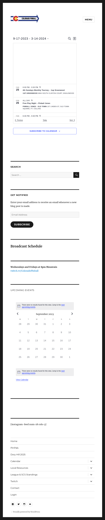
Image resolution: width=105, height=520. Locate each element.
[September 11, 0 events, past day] (20, 343)
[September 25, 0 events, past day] (20, 360)
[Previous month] (17, 313)
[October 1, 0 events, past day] (69, 360)
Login (14, 494)
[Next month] (72, 313)
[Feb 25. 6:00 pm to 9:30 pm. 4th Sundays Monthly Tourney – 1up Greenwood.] (45, 90)
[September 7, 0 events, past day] (45, 335)
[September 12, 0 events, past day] (28, 343)
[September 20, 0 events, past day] (36, 351)
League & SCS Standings (24, 474)
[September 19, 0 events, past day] (28, 351)
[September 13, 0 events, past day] (36, 343)
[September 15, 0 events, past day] (53, 343)
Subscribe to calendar (43, 131)
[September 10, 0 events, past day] (69, 335)
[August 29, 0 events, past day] (28, 327)
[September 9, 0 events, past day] (61, 335)
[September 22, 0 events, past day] (53, 351)
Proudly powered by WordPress (26, 512)
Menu (88, 19)
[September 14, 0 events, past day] (45, 343)
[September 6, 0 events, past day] (36, 335)
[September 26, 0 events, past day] (28, 360)
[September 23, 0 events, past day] (61, 351)
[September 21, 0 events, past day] (45, 351)
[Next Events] (72, 120)
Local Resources (19, 468)
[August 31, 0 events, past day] (45, 327)
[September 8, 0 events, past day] (53, 335)
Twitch (14, 481)
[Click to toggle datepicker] (31, 38)
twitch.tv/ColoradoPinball (24, 270)
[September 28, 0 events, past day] (45, 360)
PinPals (14, 448)
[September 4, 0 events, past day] (20, 335)
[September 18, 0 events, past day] (20, 351)
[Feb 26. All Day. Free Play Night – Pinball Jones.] (45, 105)
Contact (15, 488)
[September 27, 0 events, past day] (36, 360)
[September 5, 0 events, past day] (28, 335)
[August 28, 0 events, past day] (20, 327)
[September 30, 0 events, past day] (61, 360)
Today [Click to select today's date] (45, 120)
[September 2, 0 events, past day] (61, 327)
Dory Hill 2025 (18, 454)
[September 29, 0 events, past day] (53, 360)
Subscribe (22, 224)
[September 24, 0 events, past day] (69, 351)
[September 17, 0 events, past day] (69, 343)
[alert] (45, 306)
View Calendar (22, 380)
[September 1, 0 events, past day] (53, 327)
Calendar (15, 461)
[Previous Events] (19, 120)
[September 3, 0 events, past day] (69, 327)
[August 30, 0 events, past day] (36, 327)
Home (14, 441)
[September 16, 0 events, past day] (61, 343)
